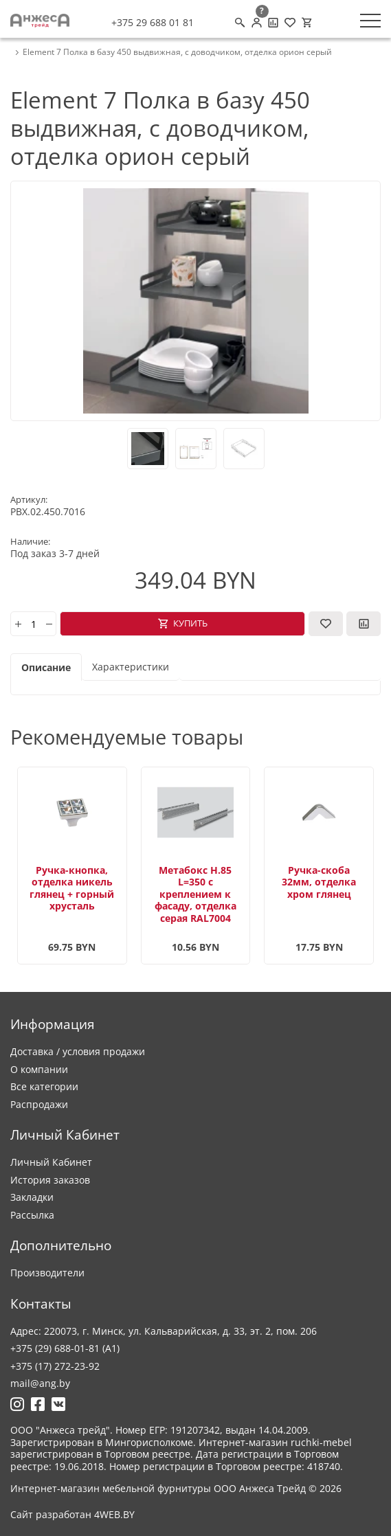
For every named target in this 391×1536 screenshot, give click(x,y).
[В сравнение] (363, 623)
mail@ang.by (40, 1383)
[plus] (18, 623)
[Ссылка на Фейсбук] (38, 1404)
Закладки (32, 1197)
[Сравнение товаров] (273, 22)
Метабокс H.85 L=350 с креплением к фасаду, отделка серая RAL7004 (195, 894)
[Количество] (33, 623)
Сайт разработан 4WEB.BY (72, 1515)
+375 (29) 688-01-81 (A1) (65, 1348)
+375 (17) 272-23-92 (55, 1366)
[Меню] (370, 20)
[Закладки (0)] (289, 22)
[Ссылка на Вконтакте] (58, 1404)
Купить (190, 623)
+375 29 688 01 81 (152, 22)
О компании (39, 1069)
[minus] (49, 623)
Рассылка (32, 1214)
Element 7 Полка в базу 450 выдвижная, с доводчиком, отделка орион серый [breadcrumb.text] (177, 52)
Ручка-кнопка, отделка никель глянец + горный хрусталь (72, 888)
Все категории (44, 1086)
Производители (47, 1272)
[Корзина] (306, 22)
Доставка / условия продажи (77, 1051)
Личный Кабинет (51, 1161)
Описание (46, 667)
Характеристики (130, 666)
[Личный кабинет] (257, 22)
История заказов (50, 1179)
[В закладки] (326, 623)
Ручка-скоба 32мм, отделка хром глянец (319, 882)
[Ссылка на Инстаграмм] (17, 1404)
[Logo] (39, 20)
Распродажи (39, 1104)
